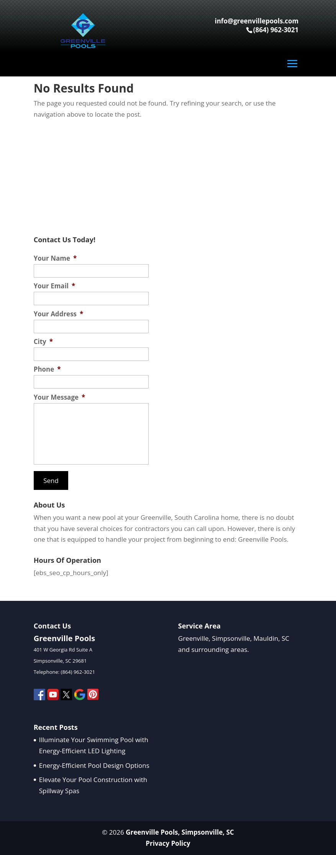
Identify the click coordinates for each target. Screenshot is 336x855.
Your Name (55, 258)
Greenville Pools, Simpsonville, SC (180, 832)
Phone (47, 369)
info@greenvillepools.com (256, 21)
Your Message (59, 397)
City (43, 341)
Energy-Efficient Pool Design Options (94, 765)
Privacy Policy (168, 843)
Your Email (54, 286)
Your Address (59, 314)
